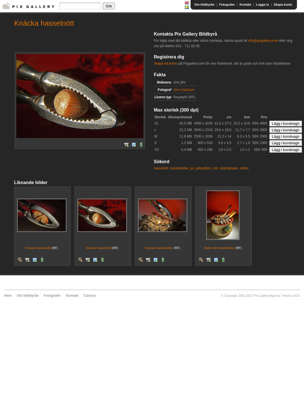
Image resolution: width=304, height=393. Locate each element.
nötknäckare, (229, 168)
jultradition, (204, 168)
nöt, (216, 168)
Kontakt (245, 4)
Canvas (90, 296)
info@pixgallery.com (263, 41)
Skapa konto (283, 4)
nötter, (244, 168)
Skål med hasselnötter (219, 248)
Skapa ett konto (165, 64)
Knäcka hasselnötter (159, 248)
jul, (192, 168)
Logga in (262, 4)
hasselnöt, (161, 168)
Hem (8, 296)
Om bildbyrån (204, 4)
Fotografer (227, 4)
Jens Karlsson (183, 90)
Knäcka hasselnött (38, 248)
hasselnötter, (179, 168)
